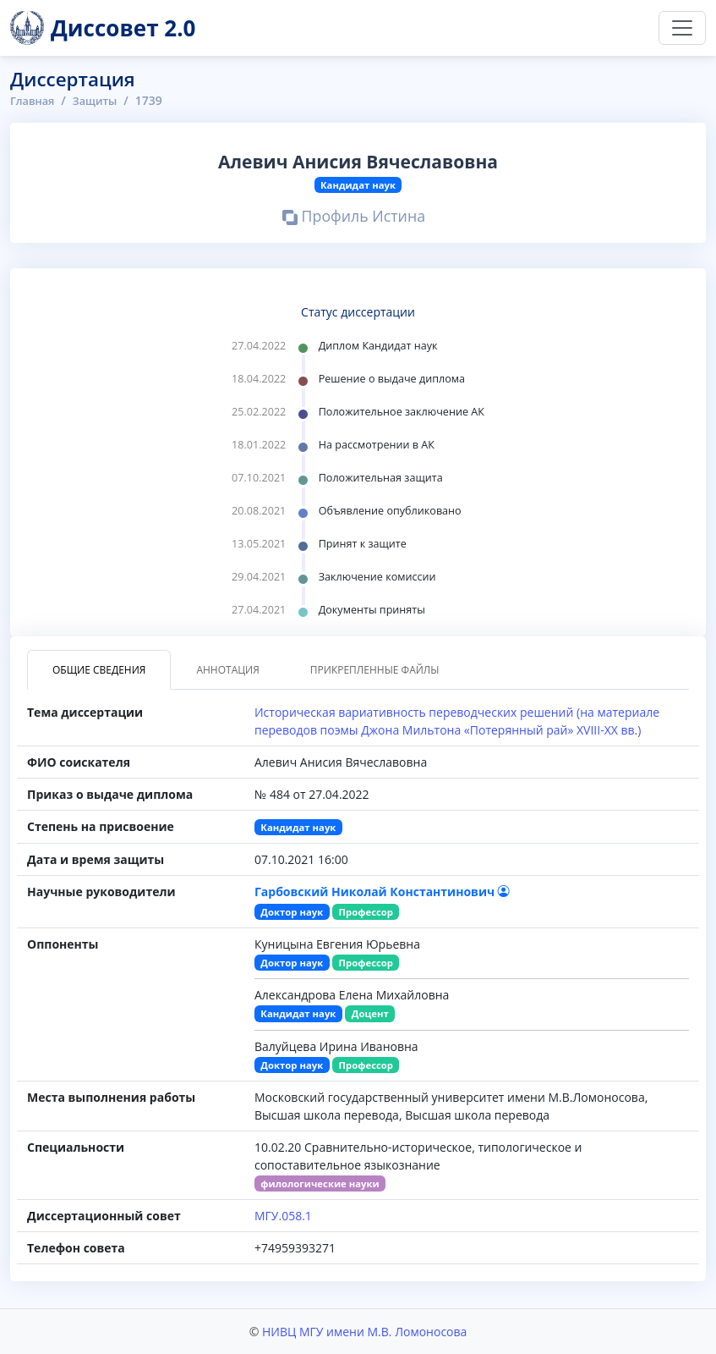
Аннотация (227, 670)
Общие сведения (98, 670)
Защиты (101, 100)
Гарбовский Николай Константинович (382, 891)
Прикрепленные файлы (375, 670)
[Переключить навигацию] (682, 28)
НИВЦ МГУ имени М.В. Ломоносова (364, 1332)
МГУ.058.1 (283, 1216)
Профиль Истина (354, 217)
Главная (34, 100)
